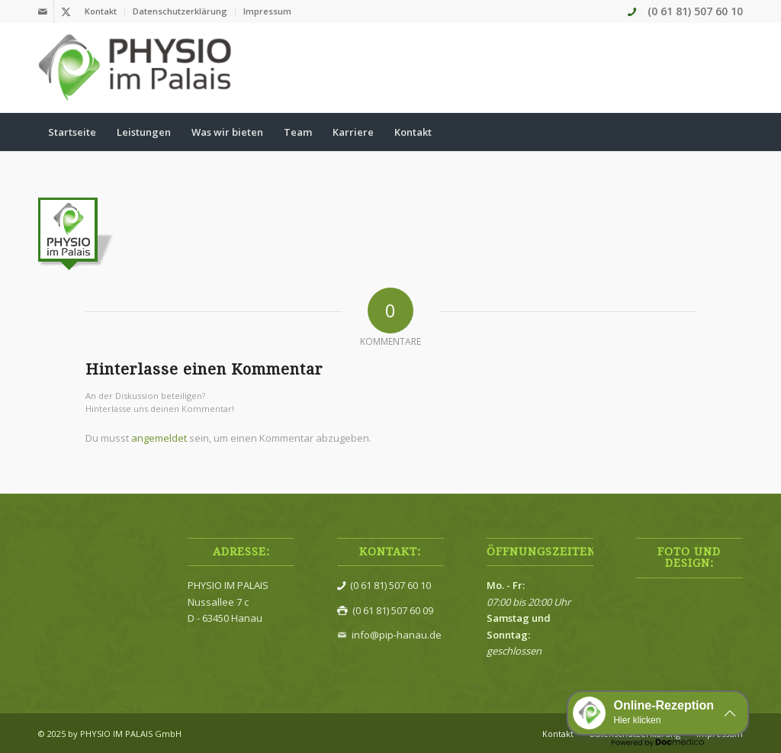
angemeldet (159, 438)
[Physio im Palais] (136, 68)
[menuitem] (101, 11)
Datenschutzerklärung (180, 11)
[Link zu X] (65, 11)
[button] (658, 712)
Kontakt (101, 11)
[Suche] (733, 132)
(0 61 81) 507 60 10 (695, 11)
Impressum (267, 11)
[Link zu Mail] (42, 11)
